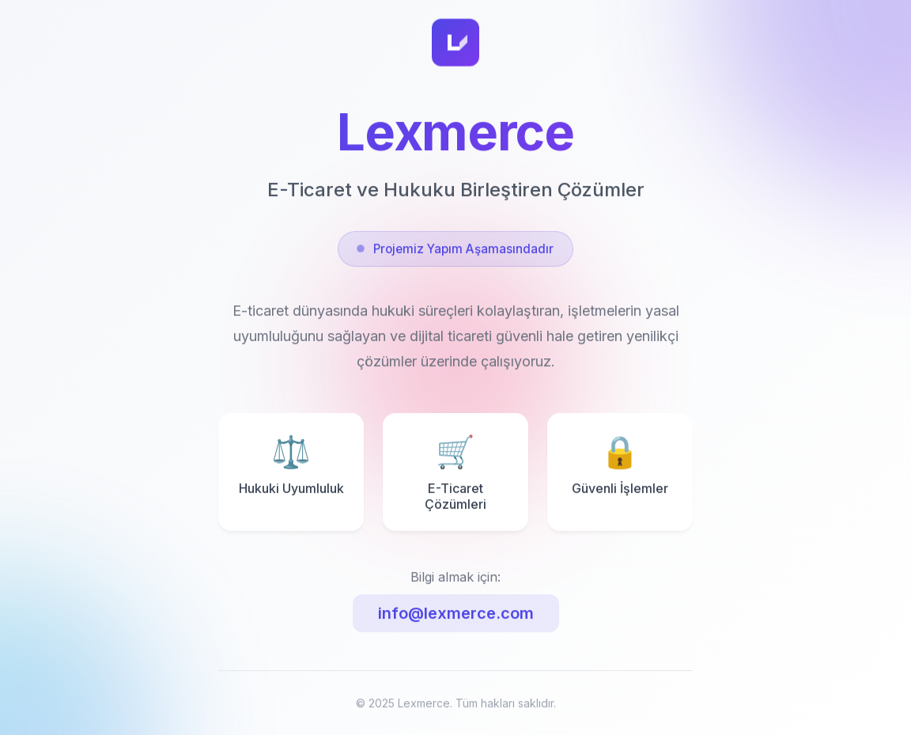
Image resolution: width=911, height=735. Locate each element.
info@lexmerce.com (456, 617)
